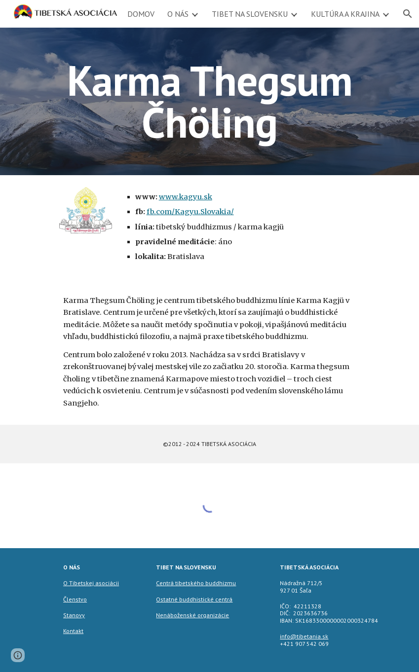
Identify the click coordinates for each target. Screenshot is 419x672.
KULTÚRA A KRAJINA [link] (345, 14)
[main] (209, 101)
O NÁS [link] (178, 14)
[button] (18, 655)
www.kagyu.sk (185, 196)
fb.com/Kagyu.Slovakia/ (190, 211)
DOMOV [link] (140, 14)
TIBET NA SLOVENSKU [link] (250, 14)
